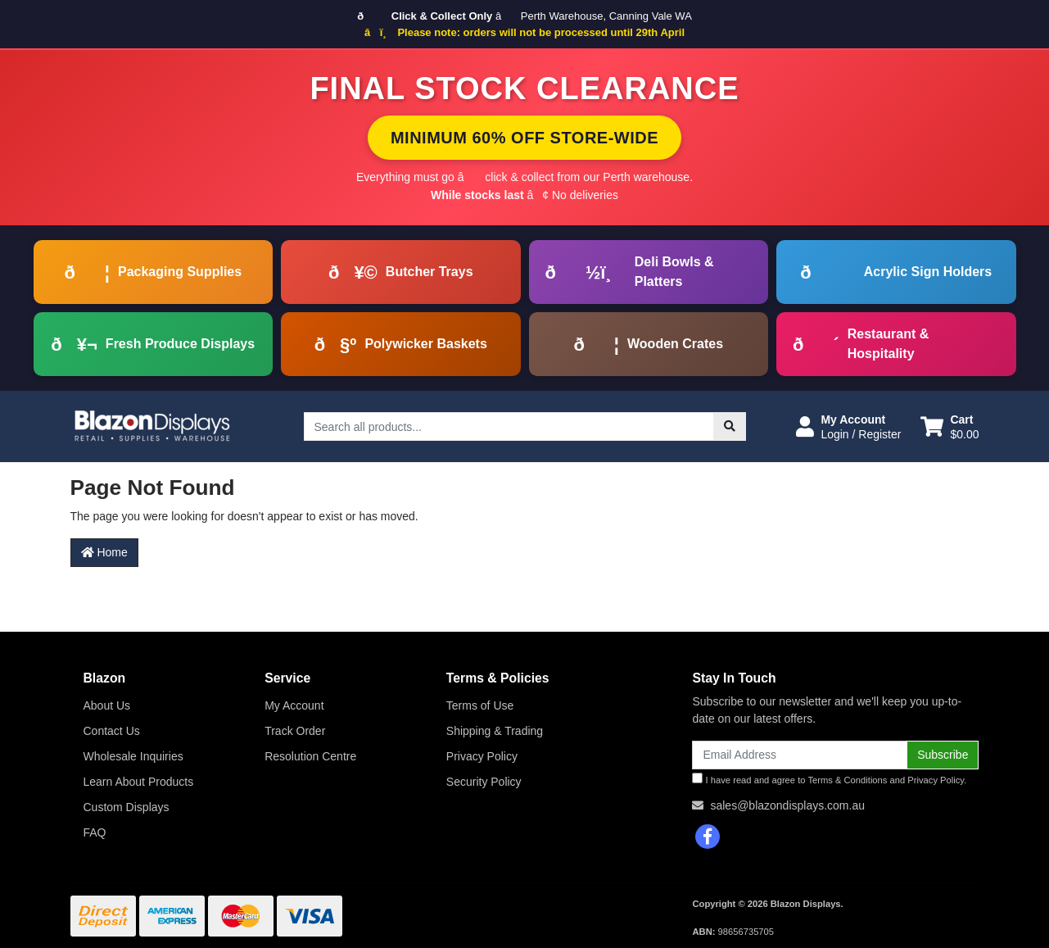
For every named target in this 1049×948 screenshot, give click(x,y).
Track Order (295, 730)
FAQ (95, 832)
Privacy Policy (482, 756)
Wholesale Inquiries (133, 756)
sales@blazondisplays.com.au (787, 805)
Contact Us (112, 730)
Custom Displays (127, 807)
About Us (107, 705)
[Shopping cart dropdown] (949, 427)
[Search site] (729, 426)
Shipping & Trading (494, 730)
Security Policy (484, 781)
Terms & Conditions (847, 780)
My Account (294, 705)
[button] (848, 427)
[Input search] (509, 426)
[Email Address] (799, 755)
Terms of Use (479, 705)
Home (104, 552)
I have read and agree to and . (829, 779)
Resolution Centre (310, 756)
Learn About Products (139, 781)
